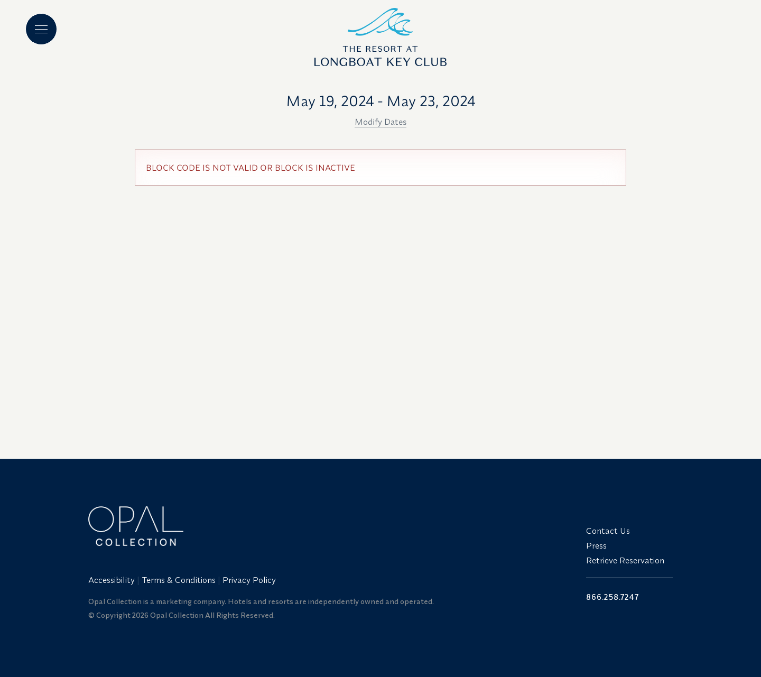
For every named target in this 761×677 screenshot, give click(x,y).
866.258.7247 (612, 597)
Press (596, 545)
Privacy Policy (249, 579)
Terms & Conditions (179, 579)
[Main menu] (41, 29)
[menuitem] (112, 579)
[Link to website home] (330, 526)
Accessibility (111, 579)
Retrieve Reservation (625, 560)
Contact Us (608, 530)
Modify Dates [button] (380, 121)
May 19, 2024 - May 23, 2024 (381, 100)
